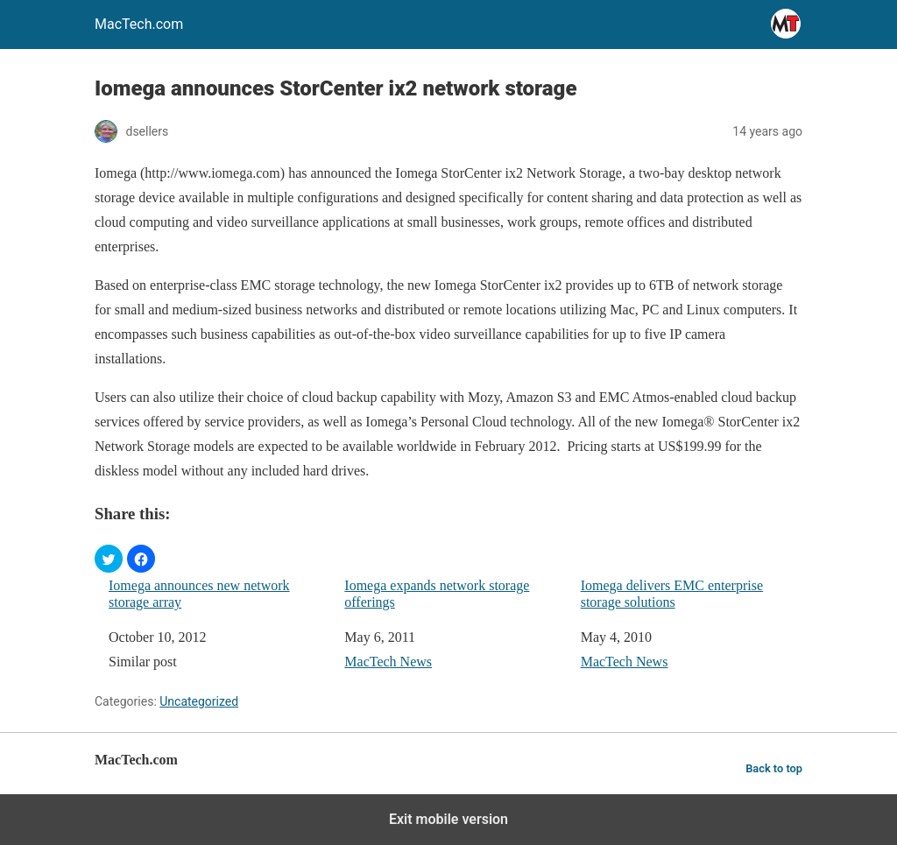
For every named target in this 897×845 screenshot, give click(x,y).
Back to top (773, 768)
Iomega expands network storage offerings (436, 593)
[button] (109, 559)
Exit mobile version (448, 819)
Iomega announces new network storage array (199, 593)
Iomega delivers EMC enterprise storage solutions (672, 593)
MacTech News (388, 661)
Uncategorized (198, 701)
